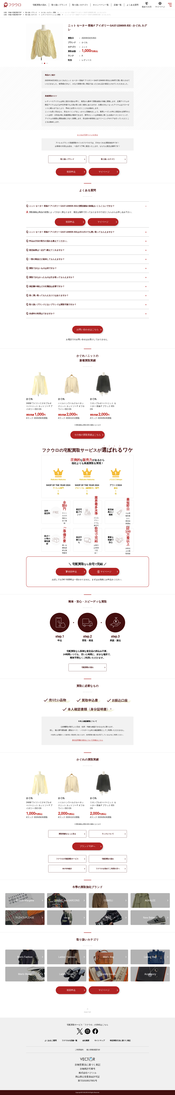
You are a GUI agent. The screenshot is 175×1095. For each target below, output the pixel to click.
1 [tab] (42, 63)
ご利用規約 (79, 1050)
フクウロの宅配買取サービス (67, 859)
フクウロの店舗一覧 (69, 1040)
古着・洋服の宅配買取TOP (12, 12)
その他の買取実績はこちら (87, 435)
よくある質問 (132, 5)
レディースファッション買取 (50, 15)
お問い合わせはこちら (88, 329)
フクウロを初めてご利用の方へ (108, 869)
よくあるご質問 (51, 1040)
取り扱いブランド (59, 5)
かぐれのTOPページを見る (87, 135)
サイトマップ (99, 1040)
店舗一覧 (118, 5)
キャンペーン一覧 (101, 5)
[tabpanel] (44, 42)
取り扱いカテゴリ (80, 5)
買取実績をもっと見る (67, 834)
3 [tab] (47, 63)
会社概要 (85, 1040)
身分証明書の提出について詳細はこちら (87, 740)
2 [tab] (44, 63)
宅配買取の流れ (39, 5)
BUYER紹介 (67, 869)
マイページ (104, 172)
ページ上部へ (87, 1011)
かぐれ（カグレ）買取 (48, 12)
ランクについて (108, 834)
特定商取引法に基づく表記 (120, 1040)
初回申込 (71, 172)
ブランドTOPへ (87, 846)
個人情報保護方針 (93, 1050)
